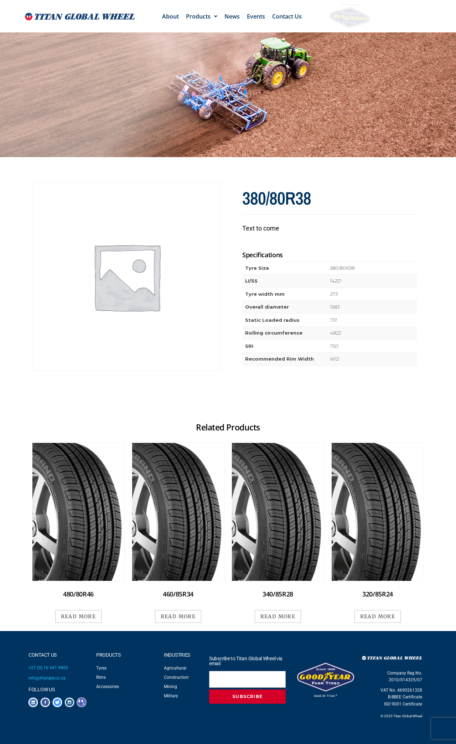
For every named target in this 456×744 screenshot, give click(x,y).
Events (256, 16)
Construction (176, 677)
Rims (101, 677)
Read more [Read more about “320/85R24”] (377, 616)
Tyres (101, 668)
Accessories (107, 686)
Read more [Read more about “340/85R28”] (278, 616)
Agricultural (175, 668)
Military (171, 695)
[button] (201, 16)
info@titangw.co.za (47, 678)
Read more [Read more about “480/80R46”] (78, 616)
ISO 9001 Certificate (403, 704)
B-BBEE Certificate (405, 696)
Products (201, 16)
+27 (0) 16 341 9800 (48, 667)
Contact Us (287, 16)
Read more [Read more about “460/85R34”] (178, 616)
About (170, 16)
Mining (170, 686)
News (232, 16)
